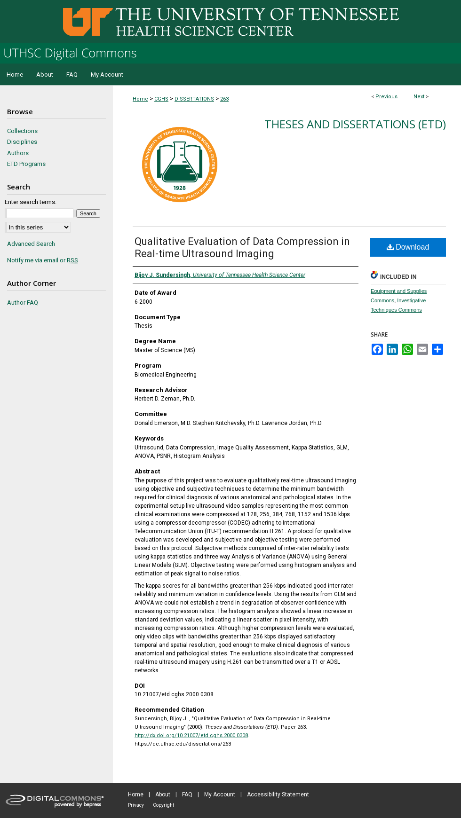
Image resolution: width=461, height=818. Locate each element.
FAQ (187, 794)
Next (418, 97)
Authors (18, 153)
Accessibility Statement (278, 794)
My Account (219, 794)
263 (224, 99)
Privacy (136, 805)
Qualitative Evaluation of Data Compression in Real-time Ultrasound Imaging (242, 248)
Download (408, 247)
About (162, 794)
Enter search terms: (30, 201)
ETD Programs (26, 163)
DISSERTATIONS (194, 99)
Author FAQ (22, 302)
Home (140, 99)
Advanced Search (31, 243)
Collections (22, 130)
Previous (386, 97)
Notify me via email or (42, 260)
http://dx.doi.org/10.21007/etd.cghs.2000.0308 (191, 735)
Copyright (163, 805)
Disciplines (22, 141)
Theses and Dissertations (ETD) (355, 124)
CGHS (161, 99)
